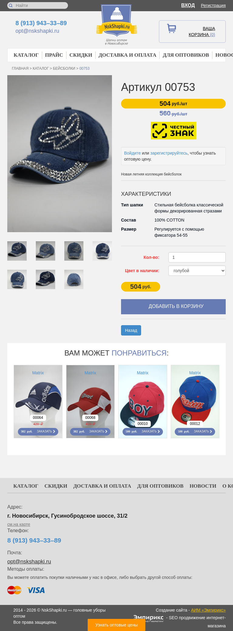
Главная (20, 68)
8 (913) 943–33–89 (41, 23)
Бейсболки (64, 68)
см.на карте (18, 524)
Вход (188, 5)
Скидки (80, 55)
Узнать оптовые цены (116, 625)
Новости (203, 486)
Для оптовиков (186, 55)
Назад (131, 330)
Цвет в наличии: (142, 270)
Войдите (132, 153)
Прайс (54, 55)
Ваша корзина (202, 31)
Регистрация (213, 5)
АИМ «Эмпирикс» (208, 610)
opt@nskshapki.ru (37, 31)
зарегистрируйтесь (169, 153)
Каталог (26, 55)
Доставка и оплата (128, 55)
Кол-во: (151, 257)
